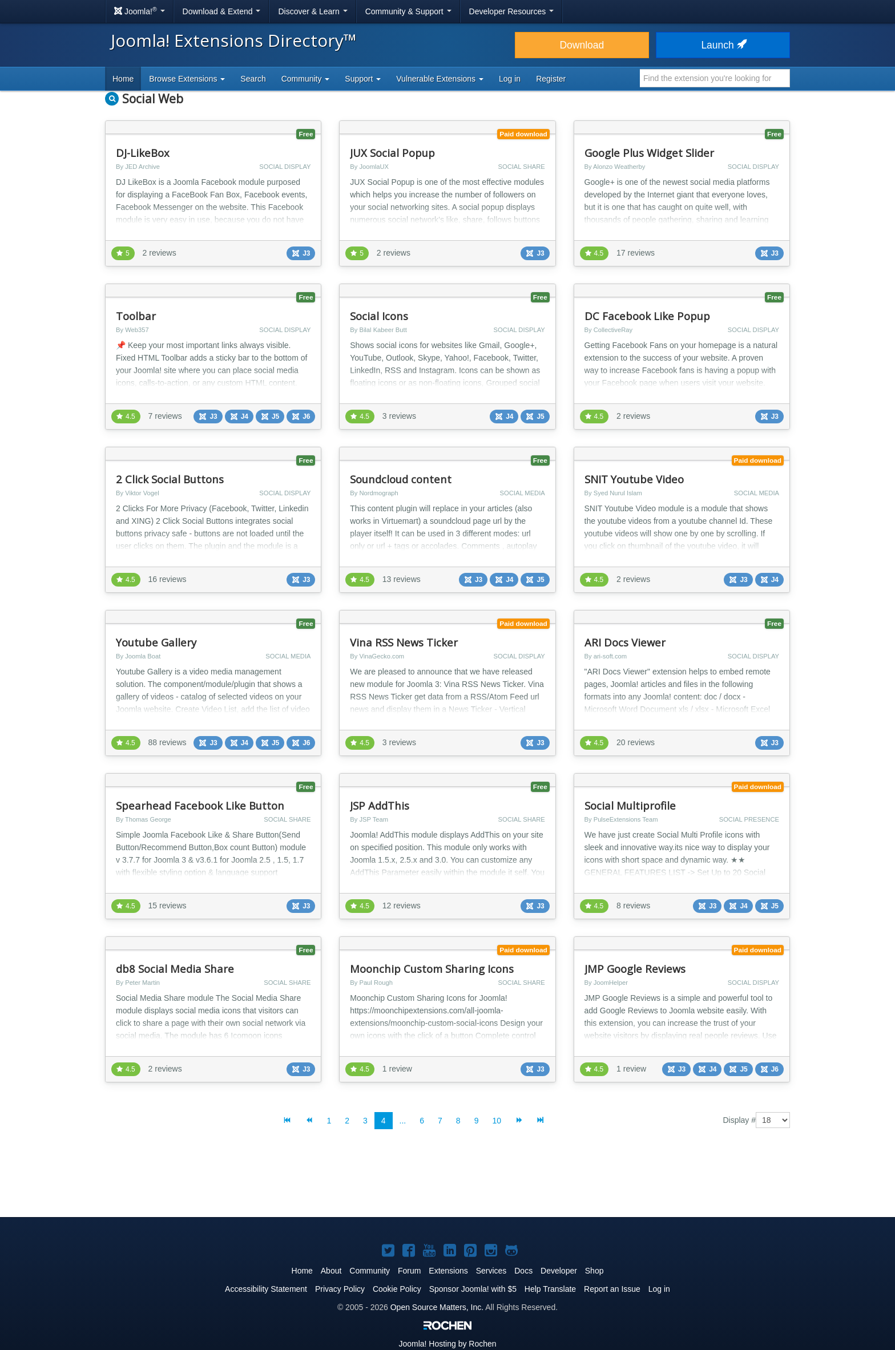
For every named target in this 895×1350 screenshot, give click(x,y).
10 (496, 1120)
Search (252, 78)
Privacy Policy (340, 1289)
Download (581, 45)
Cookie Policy (397, 1289)
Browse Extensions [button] (187, 78)
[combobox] (715, 78)
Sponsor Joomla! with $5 (473, 1289)
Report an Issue (612, 1289)
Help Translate (550, 1289)
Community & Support (408, 11)
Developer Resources (511, 11)
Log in (510, 78)
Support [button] (363, 78)
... (403, 1120)
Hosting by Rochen (447, 1343)
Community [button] (305, 78)
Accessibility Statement (266, 1289)
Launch (722, 45)
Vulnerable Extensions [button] (439, 78)
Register (551, 78)
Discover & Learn (312, 11)
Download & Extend (222, 11)
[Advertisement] (447, 1182)
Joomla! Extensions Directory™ (234, 40)
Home (123, 78)
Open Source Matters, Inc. (436, 1307)
